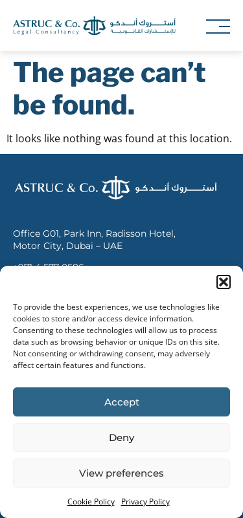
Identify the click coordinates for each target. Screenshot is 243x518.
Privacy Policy (145, 501)
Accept (121, 402)
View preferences (121, 473)
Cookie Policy (91, 501)
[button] (223, 281)
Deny (121, 437)
